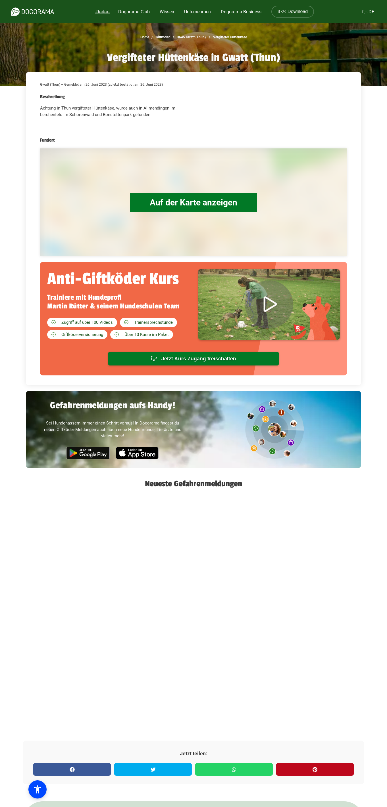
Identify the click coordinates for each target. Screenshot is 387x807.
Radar (102, 11)
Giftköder (162, 37)
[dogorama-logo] (32, 11)
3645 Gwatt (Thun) (191, 37)
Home (144, 37)
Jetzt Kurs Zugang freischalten (193, 359)
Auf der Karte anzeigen (193, 202)
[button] (37, 789)
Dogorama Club (134, 11)
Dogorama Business (241, 11)
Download (293, 11)
